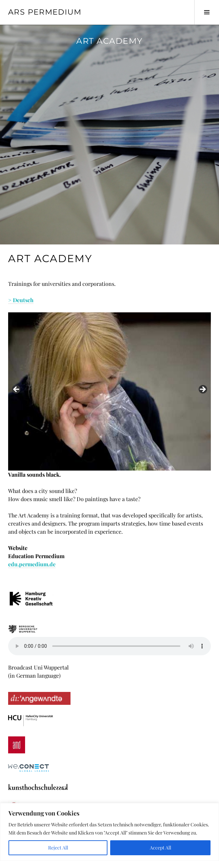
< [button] (17, 390)
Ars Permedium (44, 12)
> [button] (202, 390)
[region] (109, 832)
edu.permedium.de (32, 564)
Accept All (160, 847)
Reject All (58, 847)
